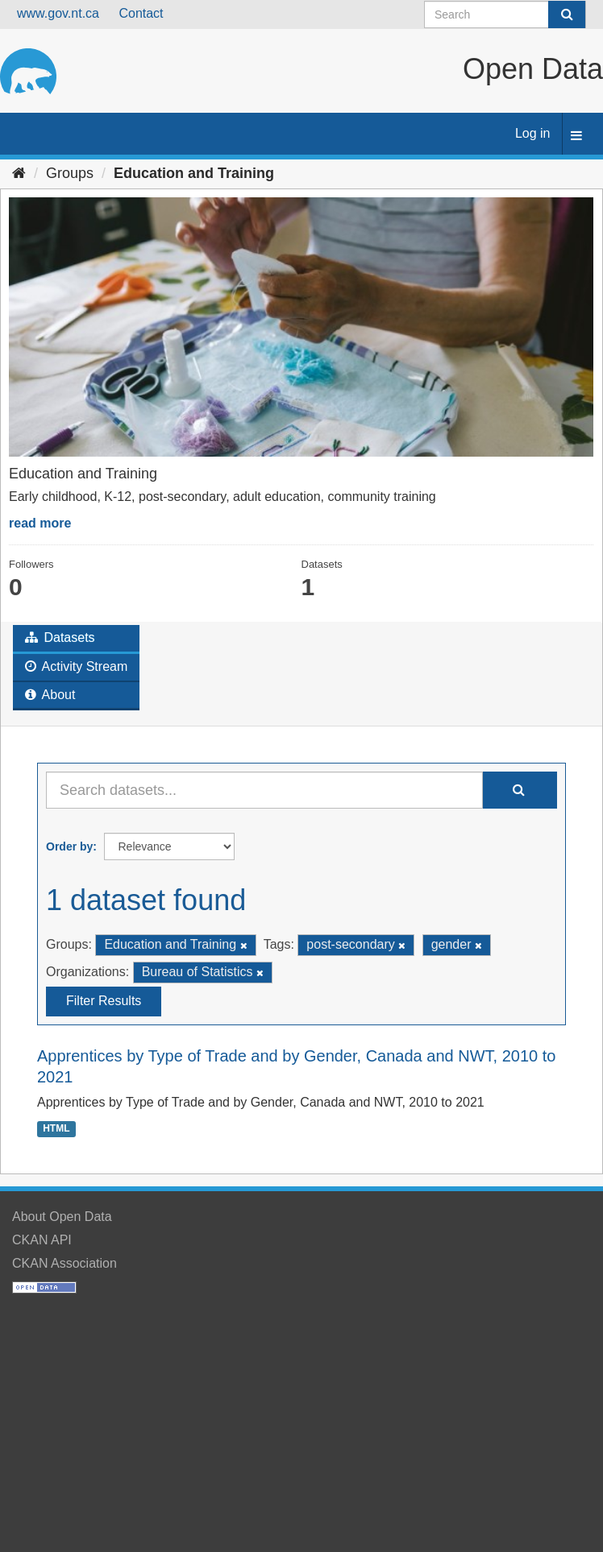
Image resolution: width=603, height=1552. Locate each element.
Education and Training (194, 173)
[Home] (19, 173)
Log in (533, 133)
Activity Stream (76, 666)
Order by (69, 846)
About (50, 695)
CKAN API (42, 1240)
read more (40, 523)
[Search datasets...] (264, 790)
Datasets (60, 637)
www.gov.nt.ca (58, 13)
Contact (141, 13)
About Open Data (62, 1216)
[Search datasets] (505, 14)
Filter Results (103, 1001)
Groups (70, 173)
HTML (56, 1128)
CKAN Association (64, 1263)
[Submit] (566, 14)
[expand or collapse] (576, 136)
